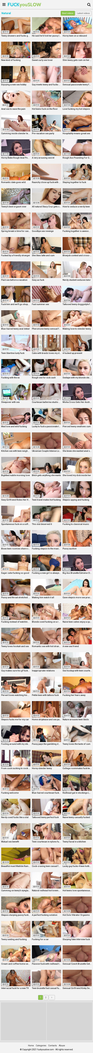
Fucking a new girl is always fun (46, 573)
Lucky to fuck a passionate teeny (46, 426)
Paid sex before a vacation (14, 280)
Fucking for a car (40, 939)
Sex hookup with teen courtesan (77, 670)
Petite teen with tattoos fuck (45, 695)
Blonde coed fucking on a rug (46, 622)
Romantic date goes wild (13, 182)
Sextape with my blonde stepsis (77, 377)
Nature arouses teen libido (76, 719)
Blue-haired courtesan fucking (46, 793)
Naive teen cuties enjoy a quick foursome (77, 622)
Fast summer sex (40, 304)
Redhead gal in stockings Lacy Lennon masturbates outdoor (77, 793)
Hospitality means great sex (76, 133)
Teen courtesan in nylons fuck (46, 841)
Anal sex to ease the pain (13, 109)
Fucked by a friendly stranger (15, 255)
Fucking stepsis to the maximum (46, 548)
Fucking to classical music (76, 524)
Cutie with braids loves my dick (46, 353)
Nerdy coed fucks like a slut (14, 817)
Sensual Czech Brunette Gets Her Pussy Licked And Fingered (77, 964)
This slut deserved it (42, 524)
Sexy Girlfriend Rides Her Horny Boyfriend (15, 500)
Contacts (52, 1045)
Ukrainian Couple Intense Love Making (46, 451)
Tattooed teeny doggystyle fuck (77, 304)
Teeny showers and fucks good (15, 36)
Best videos (67, 13)
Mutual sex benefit (10, 841)
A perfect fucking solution (44, 915)
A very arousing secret (43, 158)
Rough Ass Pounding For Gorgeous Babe (77, 158)
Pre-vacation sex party (43, 133)
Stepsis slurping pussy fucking (15, 915)
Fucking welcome (10, 793)
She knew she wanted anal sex (77, 451)
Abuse (62, 1045)
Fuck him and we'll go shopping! (15, 304)
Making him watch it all (43, 597)
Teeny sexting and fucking (14, 939)
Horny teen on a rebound (75, 36)
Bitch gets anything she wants (46, 475)
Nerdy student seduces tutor (77, 280)
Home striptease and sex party (46, 719)
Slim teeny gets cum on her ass (77, 60)
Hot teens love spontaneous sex (77, 890)
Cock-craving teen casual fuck (46, 866)
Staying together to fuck (74, 182)
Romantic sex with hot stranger (46, 646)
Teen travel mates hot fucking (46, 500)
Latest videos (83, 13)
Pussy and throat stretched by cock (15, 597)
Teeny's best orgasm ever (13, 206)
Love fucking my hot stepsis (76, 109)
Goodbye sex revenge (43, 231)
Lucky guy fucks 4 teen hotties (77, 866)
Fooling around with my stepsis (15, 744)
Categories (41, 1045)
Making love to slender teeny (77, 329)
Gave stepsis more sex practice (77, 597)
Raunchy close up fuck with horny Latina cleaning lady (46, 182)
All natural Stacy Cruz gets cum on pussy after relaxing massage (46, 206)
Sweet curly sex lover (42, 60)
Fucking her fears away (74, 695)
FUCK (15, 4)
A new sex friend (71, 646)
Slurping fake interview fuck (76, 939)
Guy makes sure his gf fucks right (15, 670)
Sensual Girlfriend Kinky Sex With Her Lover (77, 988)
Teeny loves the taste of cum (76, 744)
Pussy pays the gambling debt (46, 744)
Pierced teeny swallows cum (77, 426)
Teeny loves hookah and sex (15, 646)
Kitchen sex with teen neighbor (15, 451)
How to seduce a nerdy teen (76, 206)
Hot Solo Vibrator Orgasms (76, 915)
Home (31, 1045)
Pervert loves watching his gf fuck (15, 695)
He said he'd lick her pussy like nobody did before (46, 36)
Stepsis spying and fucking (76, 500)
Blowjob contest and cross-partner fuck (77, 255)
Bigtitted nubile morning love (15, 475)
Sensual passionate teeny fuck (77, 84)
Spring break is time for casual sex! (15, 231)
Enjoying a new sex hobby (13, 84)
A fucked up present (72, 353)
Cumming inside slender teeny (15, 133)
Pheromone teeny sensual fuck (46, 329)
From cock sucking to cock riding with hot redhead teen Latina (15, 768)
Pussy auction (70, 548)
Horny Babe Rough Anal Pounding (15, 158)
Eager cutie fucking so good (15, 573)
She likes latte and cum (43, 255)
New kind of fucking (11, 60)
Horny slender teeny (42, 768)
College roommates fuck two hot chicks (77, 768)
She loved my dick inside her (77, 475)
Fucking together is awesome (77, 231)
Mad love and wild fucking (14, 426)
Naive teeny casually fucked (76, 817)
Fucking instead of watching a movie (15, 622)
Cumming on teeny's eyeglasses (15, 890)
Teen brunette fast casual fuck (46, 988)
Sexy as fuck (38, 280)
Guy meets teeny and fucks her (46, 84)
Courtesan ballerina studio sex (46, 402)
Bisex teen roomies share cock (15, 548)
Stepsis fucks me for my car (15, 719)
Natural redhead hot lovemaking (46, 890)
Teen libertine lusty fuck (12, 353)
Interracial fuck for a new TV (15, 988)
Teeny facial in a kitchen (74, 841)
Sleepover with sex (10, 402)
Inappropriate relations (43, 670)
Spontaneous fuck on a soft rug (15, 524)
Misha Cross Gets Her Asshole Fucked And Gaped (77, 402)
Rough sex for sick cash (44, 377)
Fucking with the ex (10, 377)
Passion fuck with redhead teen (46, 964)
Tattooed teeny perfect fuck (45, 817)
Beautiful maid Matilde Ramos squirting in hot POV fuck (15, 866)
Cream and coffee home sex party (15, 964)
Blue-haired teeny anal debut (15, 329)
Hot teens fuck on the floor (45, 109)
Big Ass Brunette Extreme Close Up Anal (77, 573)
